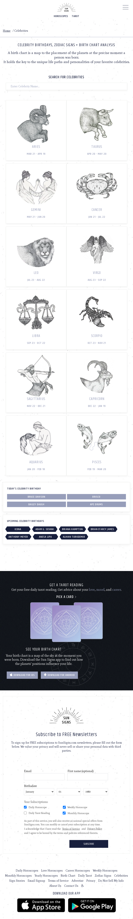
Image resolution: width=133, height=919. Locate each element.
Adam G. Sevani (45, 529)
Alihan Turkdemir (74, 537)
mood (100, 590)
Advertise (78, 880)
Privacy (90, 880)
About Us (55, 885)
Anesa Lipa (45, 537)
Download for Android (59, 675)
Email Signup (36, 880)
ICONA (18, 529)
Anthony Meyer (18, 537)
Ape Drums (96, 504)
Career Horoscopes (78, 870)
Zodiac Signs (103, 875)
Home (7, 30)
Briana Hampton (72, 529)
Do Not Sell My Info (111, 880)
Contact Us (71, 885)
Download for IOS (22, 675)
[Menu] (126, 8)
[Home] (66, 7)
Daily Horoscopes (27, 870)
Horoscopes (61, 16)
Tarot (75, 16)
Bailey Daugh (36, 504)
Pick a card (66, 597)
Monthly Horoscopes (18, 875)
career (116, 590)
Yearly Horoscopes (46, 875)
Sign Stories (17, 880)
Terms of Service (58, 880)
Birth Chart (68, 875)
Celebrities (121, 875)
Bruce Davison (36, 497)
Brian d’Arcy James (102, 529)
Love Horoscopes (52, 870)
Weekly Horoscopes (105, 870)
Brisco (96, 497)
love (92, 590)
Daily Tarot (85, 875)
